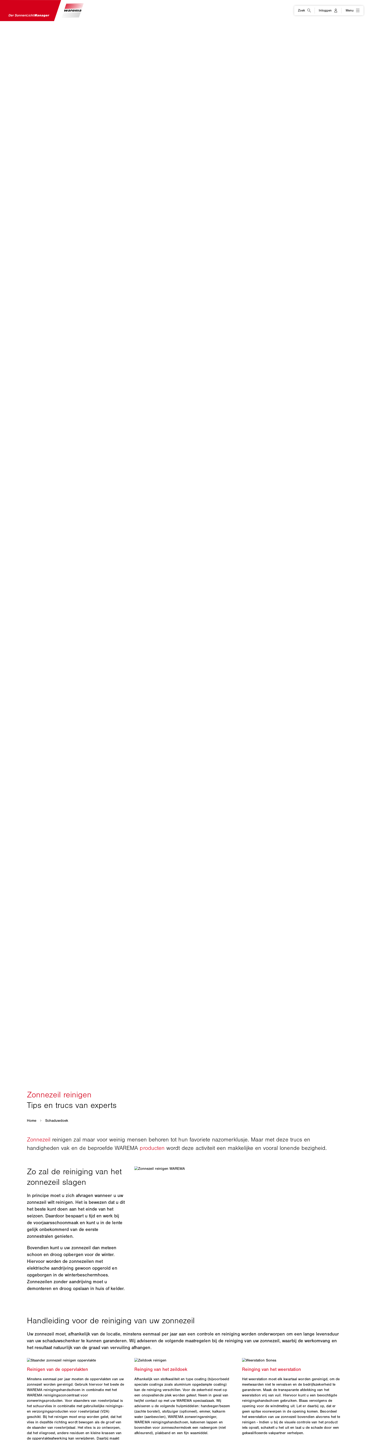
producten (152, 1148)
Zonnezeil (38, 1139)
